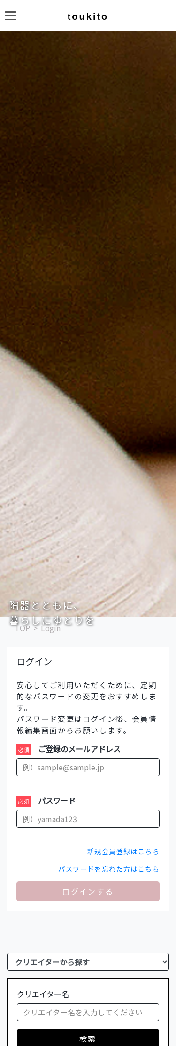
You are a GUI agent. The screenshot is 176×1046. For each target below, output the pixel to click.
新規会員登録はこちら (123, 851)
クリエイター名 (43, 993)
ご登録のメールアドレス (79, 748)
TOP (22, 628)
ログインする (88, 891)
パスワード (57, 800)
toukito (88, 16)
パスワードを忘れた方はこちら (109, 868)
